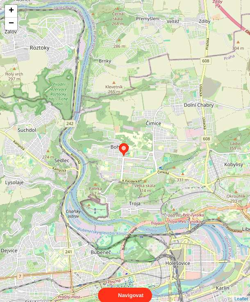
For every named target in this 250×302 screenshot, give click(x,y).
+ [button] (11, 11)
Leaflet (241, 291)
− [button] (11, 24)
